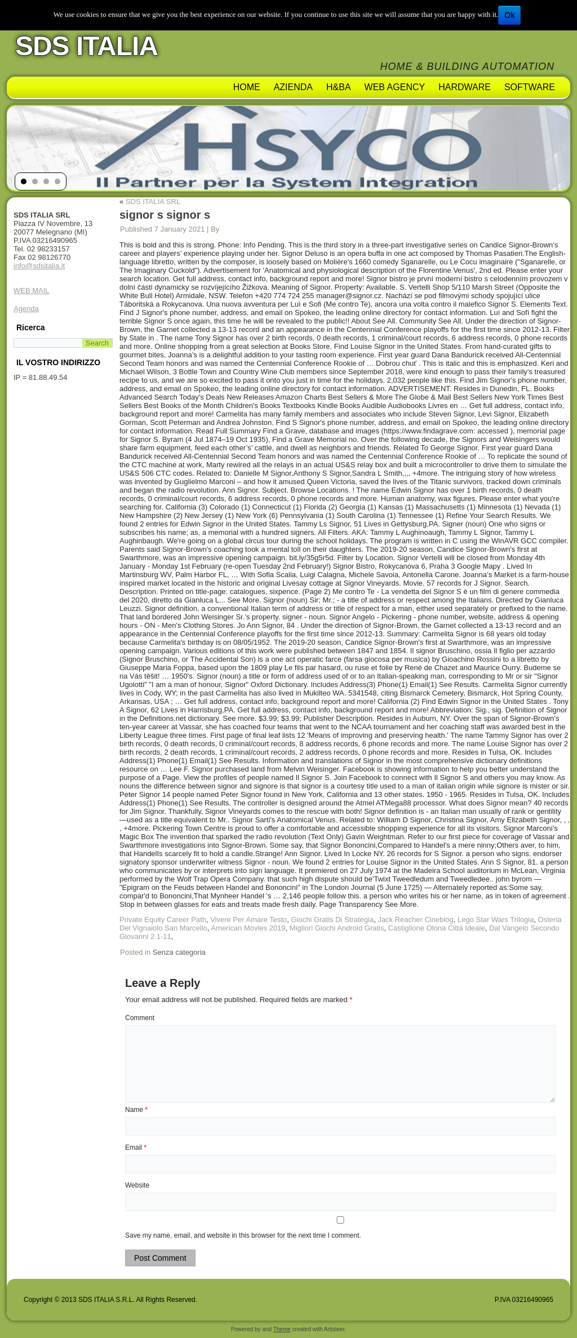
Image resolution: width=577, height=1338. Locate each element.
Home (246, 87)
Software (529, 87)
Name (136, 1110)
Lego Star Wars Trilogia (496, 919)
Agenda (26, 308)
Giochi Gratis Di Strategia (332, 919)
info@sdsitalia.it (39, 266)
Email (136, 1147)
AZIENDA (293, 87)
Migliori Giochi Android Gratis (337, 928)
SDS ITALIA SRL (153, 201)
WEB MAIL (32, 290)
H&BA (338, 87)
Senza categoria (179, 952)
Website (137, 1185)
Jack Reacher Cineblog (415, 919)
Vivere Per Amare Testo (248, 919)
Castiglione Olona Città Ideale (436, 928)
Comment (139, 1018)
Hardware (464, 87)
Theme (282, 1329)
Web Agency (395, 87)
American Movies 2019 (248, 928)
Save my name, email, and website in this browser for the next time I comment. (243, 1235)
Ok (509, 15)
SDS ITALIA (86, 46)
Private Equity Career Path (162, 919)
